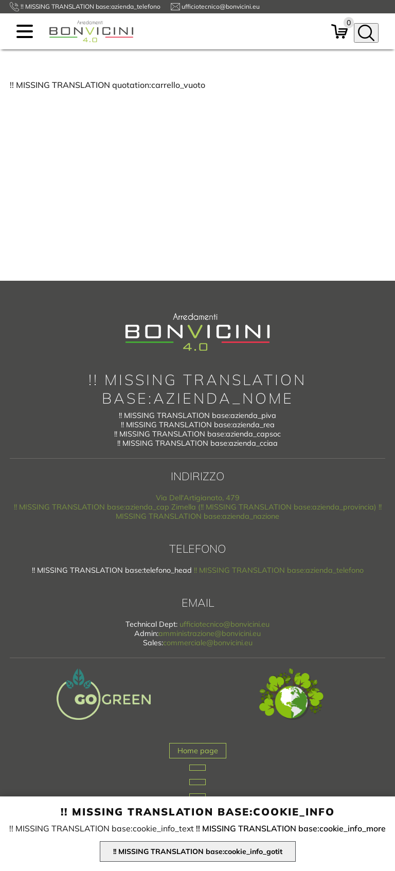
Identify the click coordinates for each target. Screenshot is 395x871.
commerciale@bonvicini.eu (208, 642)
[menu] (24, 31)
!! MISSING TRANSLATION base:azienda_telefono (279, 570)
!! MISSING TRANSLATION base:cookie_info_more (291, 828)
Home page (197, 750)
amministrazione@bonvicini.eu (209, 633)
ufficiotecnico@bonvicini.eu (224, 624)
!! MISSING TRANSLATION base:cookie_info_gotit (197, 851)
